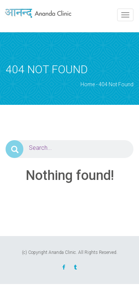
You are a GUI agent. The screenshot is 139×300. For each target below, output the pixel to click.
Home (87, 84)
